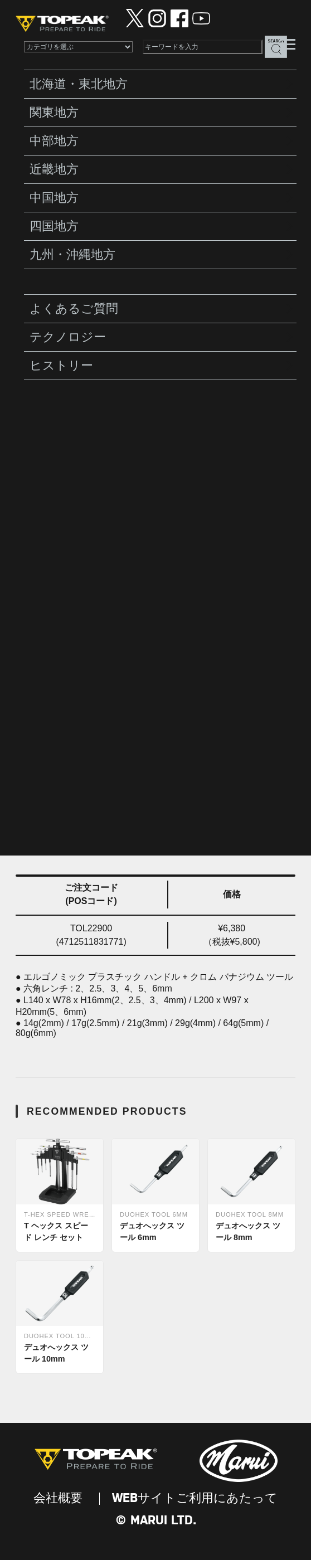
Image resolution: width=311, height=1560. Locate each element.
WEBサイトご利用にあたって (195, 1498)
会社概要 (57, 1498)
